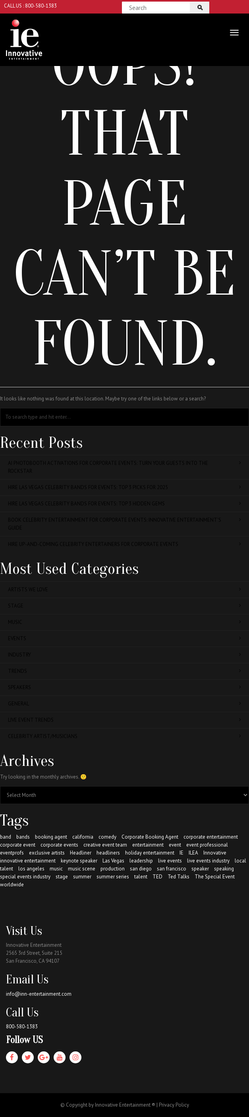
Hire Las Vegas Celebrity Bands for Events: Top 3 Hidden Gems (124, 503)
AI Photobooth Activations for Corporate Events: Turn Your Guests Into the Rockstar (124, 467)
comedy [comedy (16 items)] (107, 836)
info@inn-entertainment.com (38, 994)
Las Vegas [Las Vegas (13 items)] (113, 860)
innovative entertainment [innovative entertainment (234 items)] (28, 860)
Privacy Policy (174, 1104)
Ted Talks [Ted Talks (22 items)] (178, 876)
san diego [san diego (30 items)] (141, 868)
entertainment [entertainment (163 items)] (148, 844)
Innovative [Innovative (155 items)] (214, 852)
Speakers (124, 687)
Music (124, 622)
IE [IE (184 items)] (181, 852)
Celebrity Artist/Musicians (124, 736)
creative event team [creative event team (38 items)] (105, 844)
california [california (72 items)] (82, 836)
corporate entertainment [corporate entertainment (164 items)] (210, 836)
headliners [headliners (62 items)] (108, 852)
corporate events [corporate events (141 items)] (59, 844)
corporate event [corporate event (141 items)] (17, 844)
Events (124, 638)
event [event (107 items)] (175, 844)
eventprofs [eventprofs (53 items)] (12, 852)
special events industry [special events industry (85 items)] (25, 876)
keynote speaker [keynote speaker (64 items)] (79, 860)
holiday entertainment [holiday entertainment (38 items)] (149, 852)
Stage (124, 605)
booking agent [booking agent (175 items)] (51, 836)
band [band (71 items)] (5, 836)
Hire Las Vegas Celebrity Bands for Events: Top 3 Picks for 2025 (124, 487)
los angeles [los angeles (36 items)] (31, 868)
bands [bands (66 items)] (23, 836)
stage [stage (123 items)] (62, 876)
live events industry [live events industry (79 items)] (208, 860)
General (124, 703)
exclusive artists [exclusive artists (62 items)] (47, 852)
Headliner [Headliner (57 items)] (80, 852)
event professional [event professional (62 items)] (207, 844)
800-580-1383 (22, 1026)
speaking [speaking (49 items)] (224, 868)
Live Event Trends (124, 720)
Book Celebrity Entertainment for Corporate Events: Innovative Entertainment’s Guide (124, 524)
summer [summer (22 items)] (82, 876)
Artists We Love (124, 589)
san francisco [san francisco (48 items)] (171, 868)
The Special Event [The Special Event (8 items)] (215, 876)
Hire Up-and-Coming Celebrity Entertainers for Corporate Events (124, 544)
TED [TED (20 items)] (157, 876)
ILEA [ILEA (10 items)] (193, 852)
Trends (124, 671)
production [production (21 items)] (112, 868)
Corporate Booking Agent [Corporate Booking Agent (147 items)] (150, 836)
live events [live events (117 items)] (170, 860)
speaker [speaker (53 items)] (200, 868)
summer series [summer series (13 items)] (113, 876)
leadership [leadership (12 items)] (141, 860)
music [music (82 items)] (56, 868)
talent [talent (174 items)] (140, 876)
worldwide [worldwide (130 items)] (12, 884)
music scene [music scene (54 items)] (81, 868)
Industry (124, 654)
